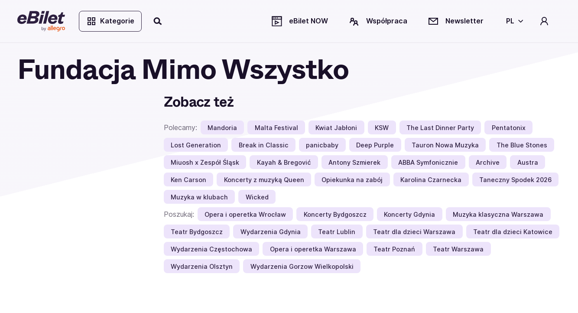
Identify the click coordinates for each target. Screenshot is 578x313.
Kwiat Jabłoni (336, 127)
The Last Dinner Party (440, 127)
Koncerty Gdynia (409, 214)
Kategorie (110, 21)
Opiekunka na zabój (352, 179)
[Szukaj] (158, 21)
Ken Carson (188, 179)
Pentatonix (509, 127)
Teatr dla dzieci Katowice (512, 231)
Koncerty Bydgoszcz (335, 214)
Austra (527, 162)
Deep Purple (375, 145)
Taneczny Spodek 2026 (515, 179)
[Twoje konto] (544, 21)
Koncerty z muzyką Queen (264, 179)
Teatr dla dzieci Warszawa (414, 231)
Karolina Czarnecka (430, 179)
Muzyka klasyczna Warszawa (498, 214)
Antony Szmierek (354, 162)
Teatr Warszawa (458, 249)
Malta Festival (276, 127)
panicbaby (322, 145)
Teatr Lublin (336, 231)
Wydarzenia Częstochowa (211, 249)
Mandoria (222, 127)
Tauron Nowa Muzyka (445, 145)
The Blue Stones (522, 145)
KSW (382, 127)
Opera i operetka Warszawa (313, 249)
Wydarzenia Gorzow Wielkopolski (302, 266)
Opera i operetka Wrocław (245, 214)
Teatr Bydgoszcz (197, 231)
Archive (488, 162)
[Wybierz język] (513, 21)
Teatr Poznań (394, 249)
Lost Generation (196, 145)
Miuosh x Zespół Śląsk (205, 162)
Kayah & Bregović (284, 162)
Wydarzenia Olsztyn (202, 266)
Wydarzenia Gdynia (270, 231)
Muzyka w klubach (199, 197)
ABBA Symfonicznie (428, 162)
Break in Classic (264, 145)
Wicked (257, 197)
